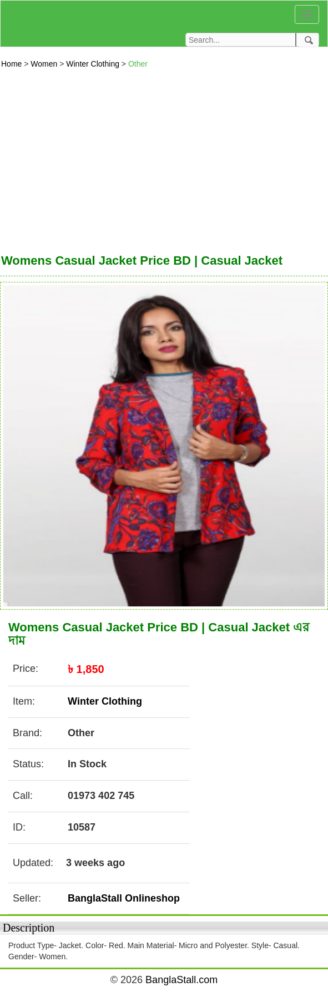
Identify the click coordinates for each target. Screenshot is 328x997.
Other (138, 63)
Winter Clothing (94, 63)
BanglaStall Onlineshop (124, 898)
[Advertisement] (164, 158)
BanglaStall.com (181, 979)
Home (12, 63)
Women (45, 63)
